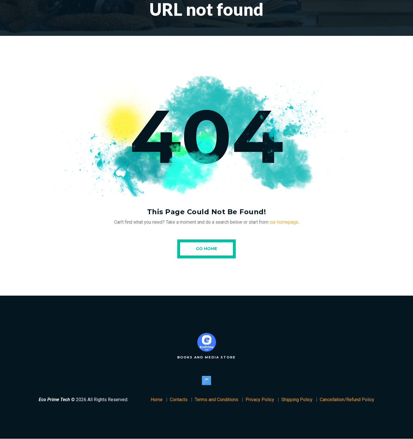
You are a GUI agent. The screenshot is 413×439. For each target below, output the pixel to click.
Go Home (206, 248)
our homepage (284, 222)
